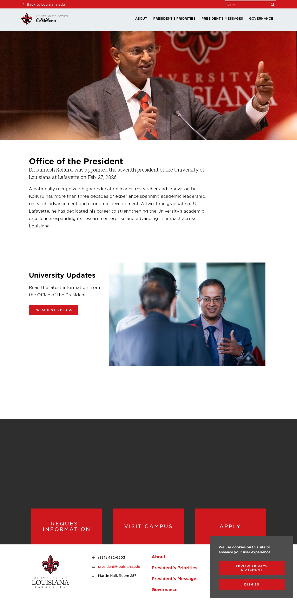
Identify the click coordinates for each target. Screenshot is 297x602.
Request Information (67, 526)
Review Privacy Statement (252, 567)
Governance (261, 18)
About (141, 18)
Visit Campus (148, 526)
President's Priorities (174, 18)
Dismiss (251, 584)
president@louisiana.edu (119, 566)
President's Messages (222, 18)
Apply (230, 526)
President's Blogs (53, 310)
